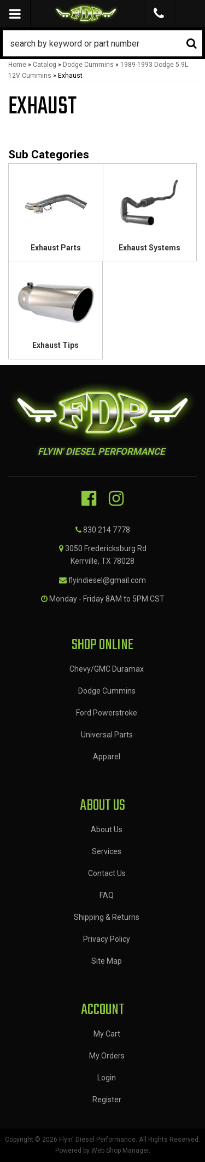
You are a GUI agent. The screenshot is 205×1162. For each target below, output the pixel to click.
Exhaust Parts (56, 247)
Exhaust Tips (55, 345)
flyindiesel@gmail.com (107, 580)
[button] (102, 43)
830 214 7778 (106, 529)
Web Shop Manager (120, 1150)
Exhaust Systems (149, 247)
